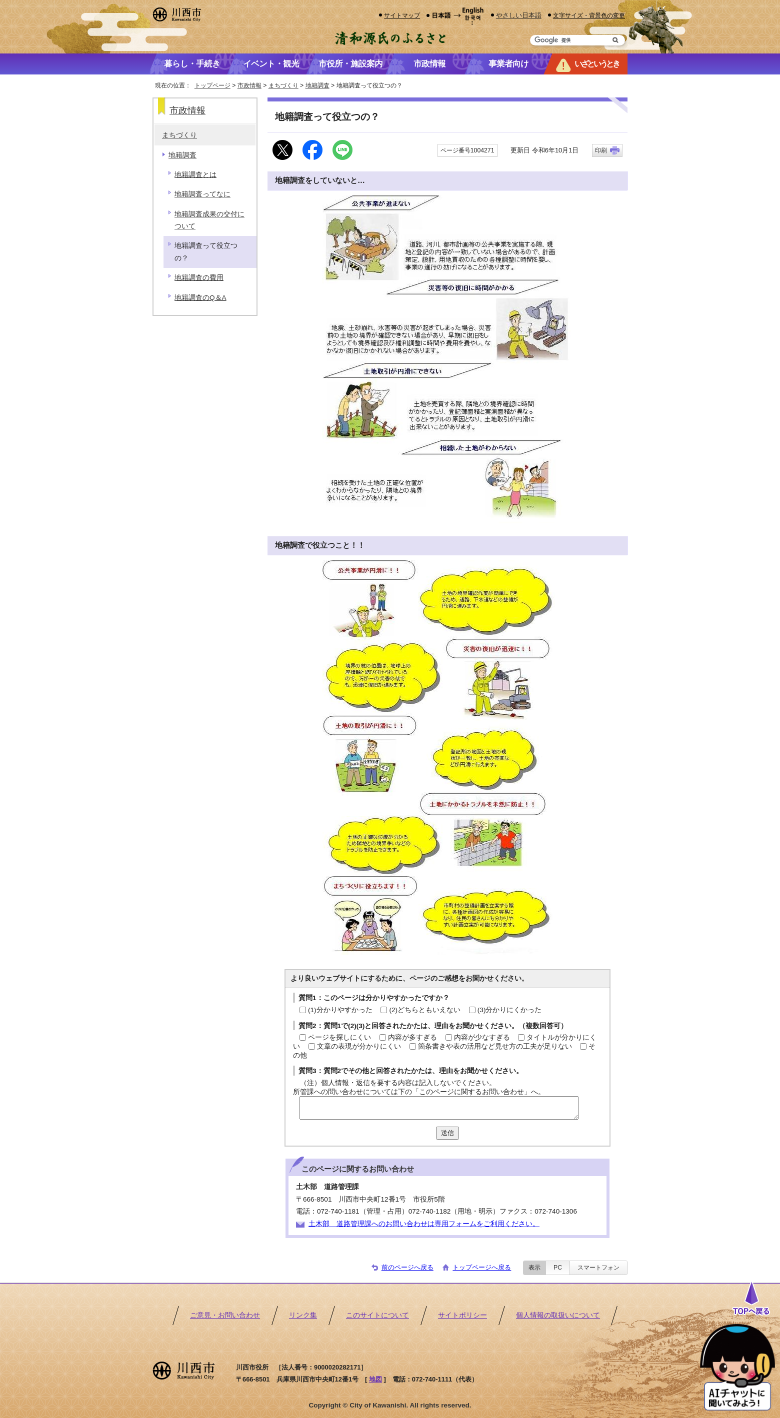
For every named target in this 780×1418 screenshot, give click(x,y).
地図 (375, 1379)
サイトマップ (402, 15)
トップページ (212, 85)
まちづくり (283, 85)
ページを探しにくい (339, 1037)
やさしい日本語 (519, 15)
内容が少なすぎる (482, 1037)
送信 (447, 1133)
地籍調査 (318, 85)
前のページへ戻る (408, 1267)
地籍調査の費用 (199, 277)
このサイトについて (377, 1315)
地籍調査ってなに (202, 194)
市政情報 (250, 85)
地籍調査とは (195, 174)
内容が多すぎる (412, 1037)
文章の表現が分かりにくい (359, 1046)
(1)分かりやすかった (340, 1010)
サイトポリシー (462, 1315)
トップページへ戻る (481, 1267)
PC (558, 1267)
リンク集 (303, 1315)
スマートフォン (599, 1267)
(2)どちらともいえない (424, 1010)
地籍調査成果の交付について (209, 220)
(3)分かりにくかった (510, 1010)
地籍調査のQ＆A (200, 297)
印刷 (601, 150)
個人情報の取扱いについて (558, 1315)
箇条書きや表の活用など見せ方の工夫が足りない (495, 1046)
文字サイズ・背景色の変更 (589, 15)
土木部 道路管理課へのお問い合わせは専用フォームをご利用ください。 (424, 1224)
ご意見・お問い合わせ (225, 1315)
